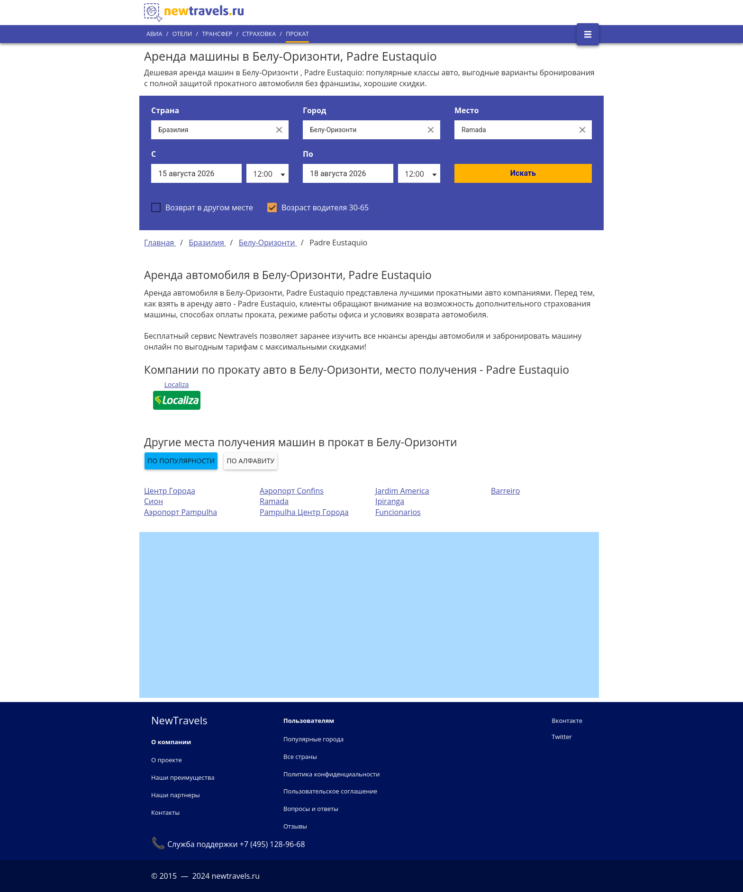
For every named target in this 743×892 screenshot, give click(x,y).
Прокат (297, 34)
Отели (182, 34)
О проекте (166, 760)
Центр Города (169, 491)
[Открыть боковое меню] (588, 34)
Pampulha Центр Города (304, 512)
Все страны (300, 756)
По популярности (181, 460)
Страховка (259, 34)
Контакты (165, 812)
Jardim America (402, 491)
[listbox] (267, 173)
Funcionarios (398, 512)
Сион (153, 501)
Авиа (154, 34)
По (308, 154)
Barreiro (505, 491)
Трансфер (217, 34)
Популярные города (313, 739)
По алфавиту (250, 460)
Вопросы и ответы (310, 808)
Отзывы (295, 826)
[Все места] (513, 129)
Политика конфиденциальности (331, 774)
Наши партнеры (175, 795)
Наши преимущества (183, 777)
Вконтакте (567, 720)
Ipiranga (389, 501)
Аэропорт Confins (292, 491)
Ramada (274, 501)
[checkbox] (202, 207)
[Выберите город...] (362, 129)
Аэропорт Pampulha (180, 512)
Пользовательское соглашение (330, 791)
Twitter (561, 736)
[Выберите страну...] (210, 129)
